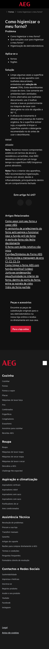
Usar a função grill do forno (20, 235)
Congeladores (8, 419)
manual (8, 139)
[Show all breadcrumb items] (4, 11)
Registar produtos (9, 588)
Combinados (7, 409)
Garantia (5, 536)
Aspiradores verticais (11, 485)
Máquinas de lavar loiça (12, 400)
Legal (5, 627)
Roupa (5, 447)
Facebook (6, 602)
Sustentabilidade (9, 574)
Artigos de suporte (10, 541)
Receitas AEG (8, 433)
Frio (3, 404)
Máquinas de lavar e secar (13, 461)
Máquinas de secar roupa (13, 456)
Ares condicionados (10, 508)
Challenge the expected (12, 470)
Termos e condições (10, 550)
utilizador (9, 144)
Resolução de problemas (12, 522)
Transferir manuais (10, 532)
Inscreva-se (7, 583)
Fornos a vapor (8, 390)
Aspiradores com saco (11, 499)
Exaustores (7, 423)
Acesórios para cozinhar (12, 428)
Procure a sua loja (9, 527)
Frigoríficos (6, 414)
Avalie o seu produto (11, 593)
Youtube (5, 598)
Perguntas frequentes (11, 555)
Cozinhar (6, 381)
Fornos (5, 386)
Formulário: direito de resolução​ (15, 560)
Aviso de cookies (10, 632)
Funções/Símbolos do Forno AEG (23, 254)
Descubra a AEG (9, 466)
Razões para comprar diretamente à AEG (19, 546)
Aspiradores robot (10, 489)
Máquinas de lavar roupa (13, 452)
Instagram (6, 607)
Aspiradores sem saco (11, 494)
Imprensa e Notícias (10, 579)
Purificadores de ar (10, 503)
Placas (5, 395)
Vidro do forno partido (17, 287)
